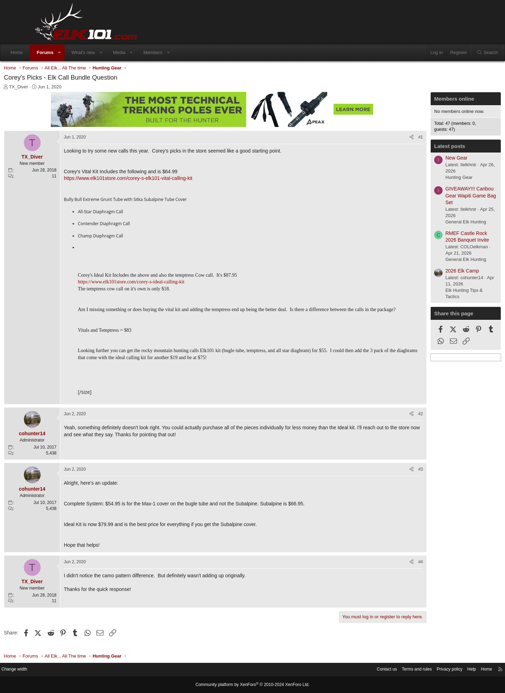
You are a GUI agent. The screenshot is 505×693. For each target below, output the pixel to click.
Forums (76, 52)
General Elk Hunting (432, 223)
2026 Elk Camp (429, 272)
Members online (421, 100)
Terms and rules (374, 670)
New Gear (423, 159)
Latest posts (416, 148)
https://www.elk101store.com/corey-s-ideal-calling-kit (164, 283)
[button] (91, 53)
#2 (387, 422)
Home (48, 52)
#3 (387, 478)
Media (150, 52)
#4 (387, 570)
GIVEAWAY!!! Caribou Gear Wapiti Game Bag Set (437, 197)
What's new (115, 52)
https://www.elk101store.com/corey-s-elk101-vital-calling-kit (161, 180)
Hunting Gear (425, 179)
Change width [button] (52, 670)
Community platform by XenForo (252, 685)
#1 (387, 138)
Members (184, 52)
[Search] (455, 53)
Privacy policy (409, 670)
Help (433, 670)
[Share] (378, 139)
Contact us (342, 670)
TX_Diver (51, 88)
